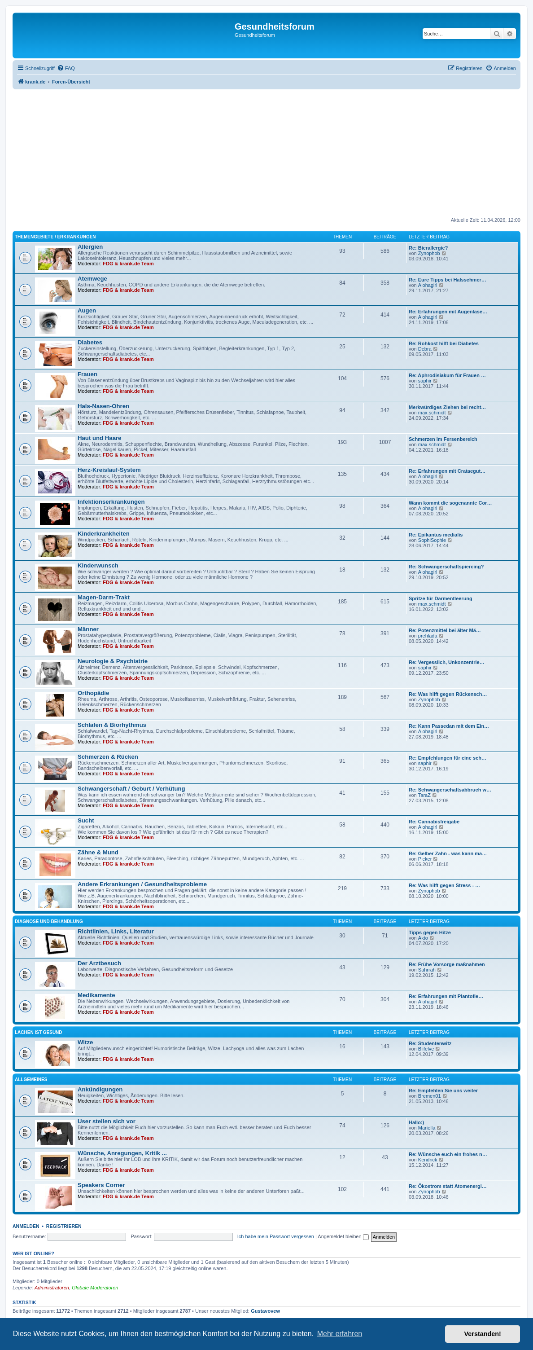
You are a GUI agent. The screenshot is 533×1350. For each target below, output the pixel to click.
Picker (425, 859)
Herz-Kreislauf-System (109, 469)
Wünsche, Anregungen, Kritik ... (122, 1153)
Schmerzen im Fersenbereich (443, 439)
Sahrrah (427, 969)
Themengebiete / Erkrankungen (55, 236)
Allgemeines (31, 1079)
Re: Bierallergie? (428, 248)
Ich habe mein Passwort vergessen (275, 1236)
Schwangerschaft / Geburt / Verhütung (131, 788)
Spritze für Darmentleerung (440, 598)
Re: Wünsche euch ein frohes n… (448, 1154)
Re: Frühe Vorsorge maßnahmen (447, 964)
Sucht (86, 820)
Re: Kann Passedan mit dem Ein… (449, 726)
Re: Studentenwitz (430, 1043)
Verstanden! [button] (482, 1333)
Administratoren (52, 1287)
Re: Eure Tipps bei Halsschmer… (447, 279)
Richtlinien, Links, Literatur (116, 931)
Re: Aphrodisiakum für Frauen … (447, 375)
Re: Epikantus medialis (436, 534)
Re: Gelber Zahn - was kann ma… (448, 853)
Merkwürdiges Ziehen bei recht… (447, 407)
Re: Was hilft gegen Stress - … (444, 885)
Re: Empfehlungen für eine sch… (447, 758)
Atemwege (92, 278)
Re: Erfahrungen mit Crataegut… (447, 471)
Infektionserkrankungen (111, 501)
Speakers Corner (101, 1185)
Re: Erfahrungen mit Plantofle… (446, 996)
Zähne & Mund (98, 852)
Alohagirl (427, 285)
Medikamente (96, 995)
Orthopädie (93, 693)
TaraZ (424, 795)
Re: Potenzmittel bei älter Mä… (445, 630)
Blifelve (426, 1048)
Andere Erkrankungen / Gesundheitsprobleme (142, 884)
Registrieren (64, 1226)
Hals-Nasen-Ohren (103, 406)
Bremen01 (429, 1096)
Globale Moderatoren (95, 1287)
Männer (88, 629)
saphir (425, 380)
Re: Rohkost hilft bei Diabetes (444, 343)
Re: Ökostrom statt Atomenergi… (448, 1186)
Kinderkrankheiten (104, 533)
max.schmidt (432, 412)
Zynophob (429, 253)
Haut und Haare (99, 438)
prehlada (427, 635)
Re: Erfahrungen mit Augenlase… (448, 311)
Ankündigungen (100, 1089)
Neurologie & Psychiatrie (113, 661)
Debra (425, 349)
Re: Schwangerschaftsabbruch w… (450, 789)
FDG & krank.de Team (128, 263)
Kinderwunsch (98, 565)
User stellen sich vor (106, 1121)
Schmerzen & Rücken (108, 756)
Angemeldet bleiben (343, 1236)
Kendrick (427, 1159)
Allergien (90, 246)
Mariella (427, 1127)
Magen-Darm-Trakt (104, 597)
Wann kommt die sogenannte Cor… (450, 503)
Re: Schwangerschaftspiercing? (446, 566)
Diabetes (90, 342)
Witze (85, 1042)
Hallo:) (416, 1122)
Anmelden (26, 1226)
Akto (423, 938)
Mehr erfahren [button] (340, 1333)
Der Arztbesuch (99, 963)
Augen (87, 310)
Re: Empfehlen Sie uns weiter (443, 1090)
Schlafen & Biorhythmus (112, 724)
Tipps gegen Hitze (430, 932)
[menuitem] (66, 68)
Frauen (87, 374)
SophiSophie (432, 540)
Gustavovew (265, 1311)
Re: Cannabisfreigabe (434, 821)
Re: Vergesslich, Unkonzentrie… (447, 662)
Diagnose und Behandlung (49, 921)
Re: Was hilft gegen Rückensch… (448, 694)
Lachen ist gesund (38, 1032)
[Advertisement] (266, 154)
